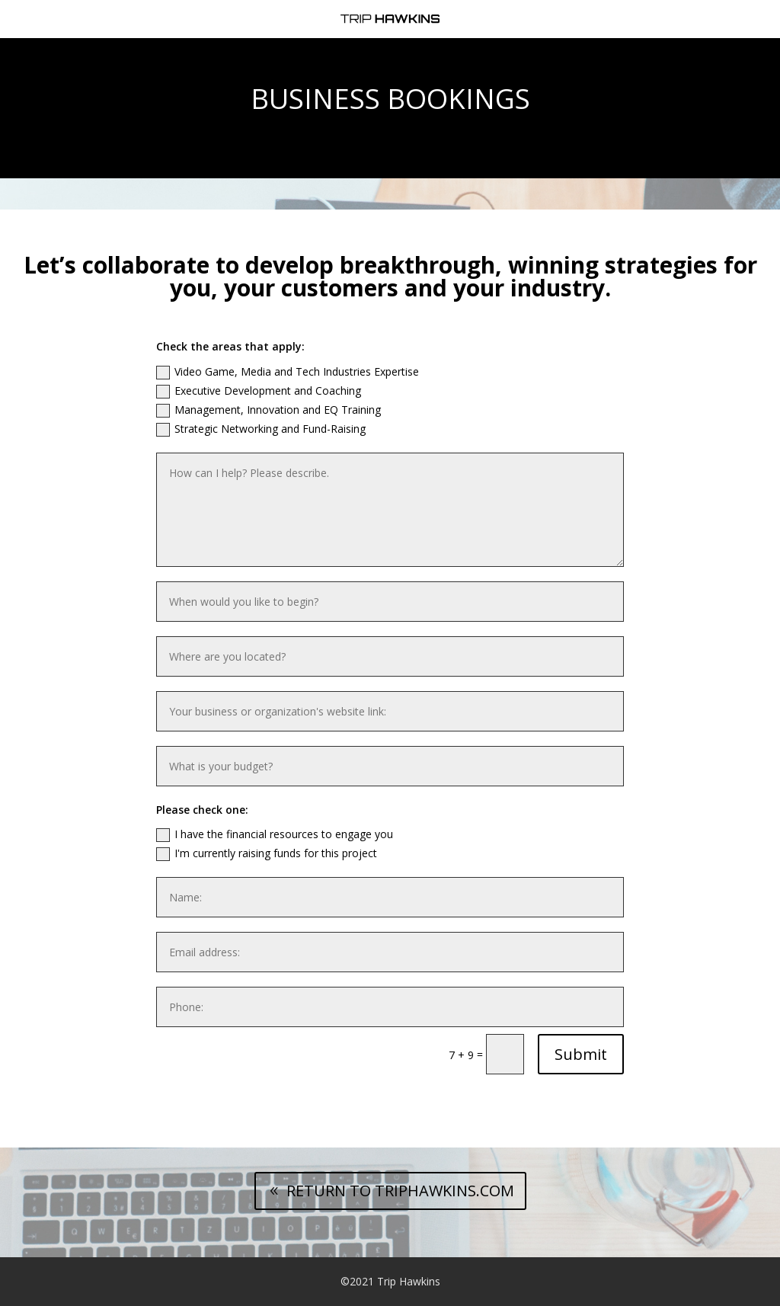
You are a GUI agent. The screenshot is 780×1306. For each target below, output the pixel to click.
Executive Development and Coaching (258, 391)
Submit (581, 1054)
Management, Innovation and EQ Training (268, 410)
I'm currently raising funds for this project (266, 853)
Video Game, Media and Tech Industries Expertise (287, 371)
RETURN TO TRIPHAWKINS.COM (400, 1190)
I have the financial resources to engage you (274, 834)
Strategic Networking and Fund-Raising (261, 429)
